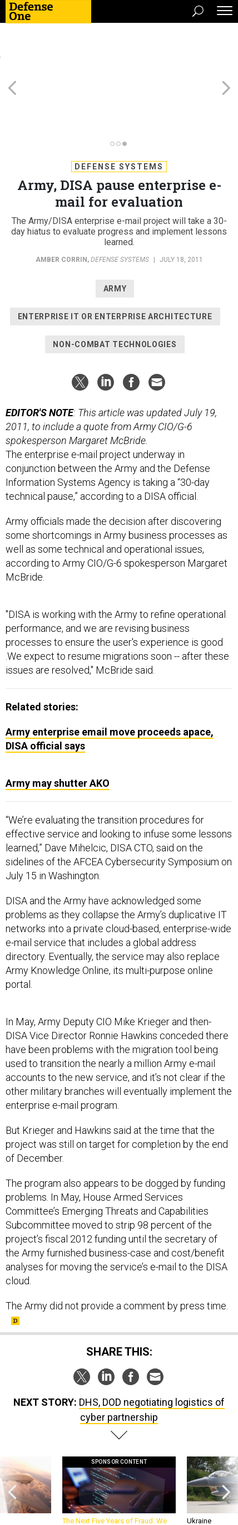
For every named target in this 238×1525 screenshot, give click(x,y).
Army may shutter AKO (58, 733)
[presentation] (12, 1446)
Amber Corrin (61, 209)
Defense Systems (119, 116)
